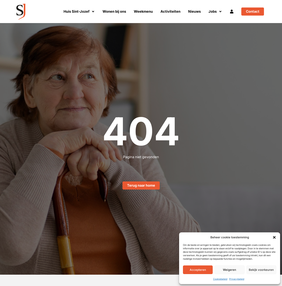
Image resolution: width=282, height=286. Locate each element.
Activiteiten (170, 11)
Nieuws (194, 11)
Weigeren (229, 270)
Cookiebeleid (220, 279)
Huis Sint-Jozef (79, 11)
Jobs (215, 11)
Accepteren (198, 270)
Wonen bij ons (114, 11)
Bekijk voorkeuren (261, 270)
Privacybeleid (236, 279)
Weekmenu (143, 11)
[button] (274, 237)
